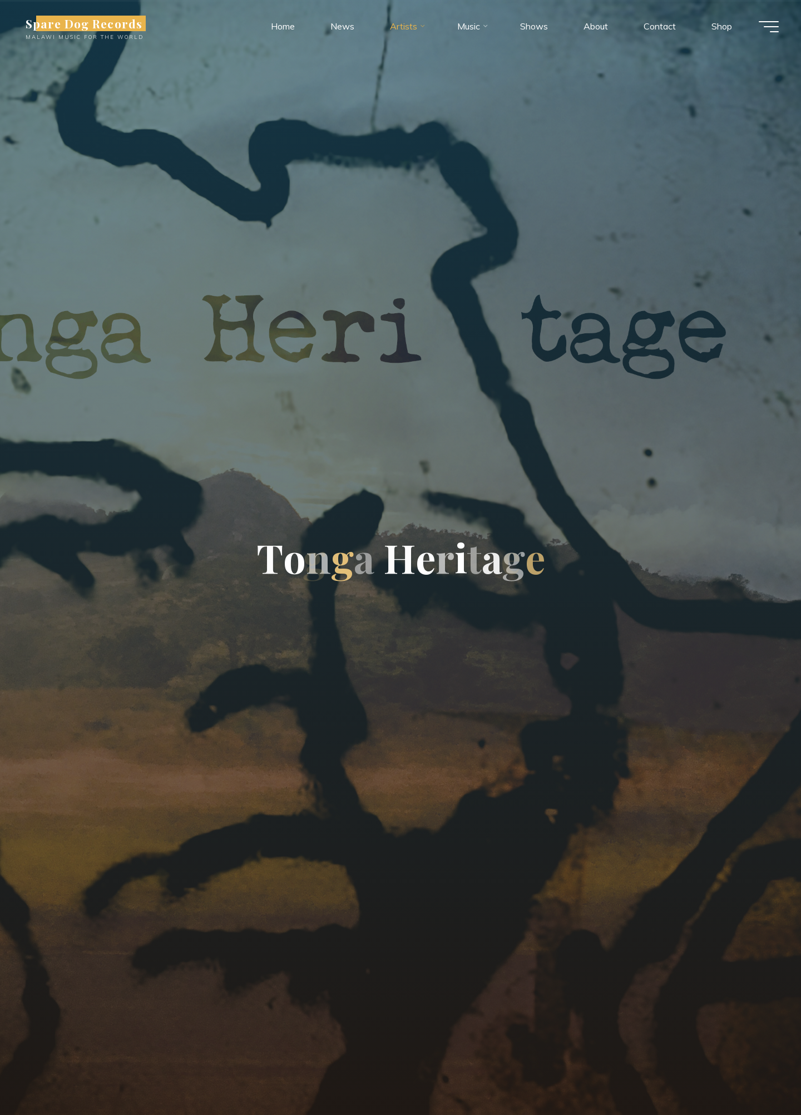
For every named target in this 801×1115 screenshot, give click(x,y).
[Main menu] (769, 26)
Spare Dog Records (84, 23)
